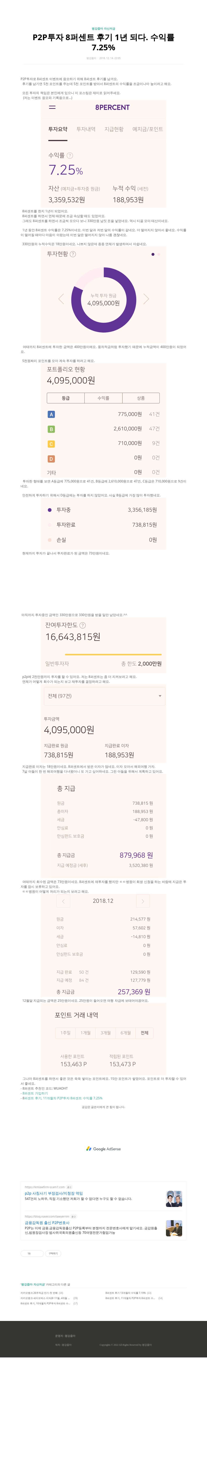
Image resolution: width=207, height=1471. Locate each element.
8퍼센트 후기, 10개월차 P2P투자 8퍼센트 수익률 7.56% (46, 1417)
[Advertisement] (103, 38)
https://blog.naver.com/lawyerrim (47, 1330)
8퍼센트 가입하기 (35, 1207)
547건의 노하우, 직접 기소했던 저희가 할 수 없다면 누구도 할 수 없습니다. (78, 1312)
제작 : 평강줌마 (63, 1458)
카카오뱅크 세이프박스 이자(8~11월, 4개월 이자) (46, 1411)
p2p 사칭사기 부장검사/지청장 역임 (54, 1306)
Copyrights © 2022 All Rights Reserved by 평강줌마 (126, 1458)
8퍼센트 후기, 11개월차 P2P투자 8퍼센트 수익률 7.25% (131, 1411)
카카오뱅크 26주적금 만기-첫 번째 (39, 1406)
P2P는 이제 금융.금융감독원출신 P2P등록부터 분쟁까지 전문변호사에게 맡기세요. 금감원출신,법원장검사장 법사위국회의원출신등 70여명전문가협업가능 (91, 1343)
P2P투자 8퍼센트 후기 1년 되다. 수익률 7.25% (103, 99)
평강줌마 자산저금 (103, 85)
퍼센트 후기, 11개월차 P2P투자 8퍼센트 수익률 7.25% (63, 1211)
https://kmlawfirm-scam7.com (45, 1300)
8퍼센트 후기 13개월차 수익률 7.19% (126, 1406)
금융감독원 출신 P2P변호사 (47, 1336)
